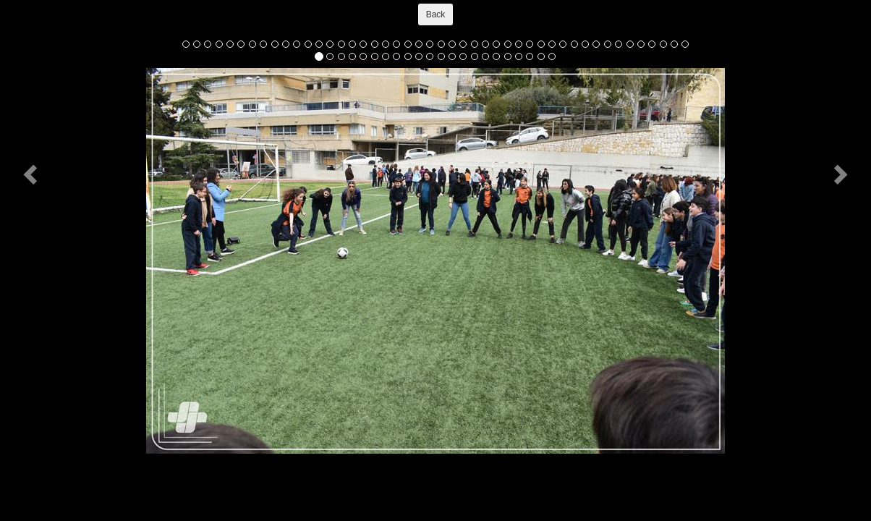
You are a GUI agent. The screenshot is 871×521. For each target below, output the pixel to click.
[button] (32, 173)
